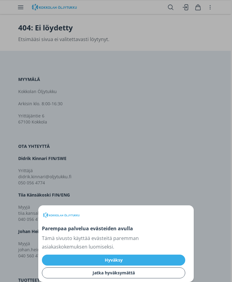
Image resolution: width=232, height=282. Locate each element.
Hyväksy (114, 260)
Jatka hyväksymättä (114, 273)
